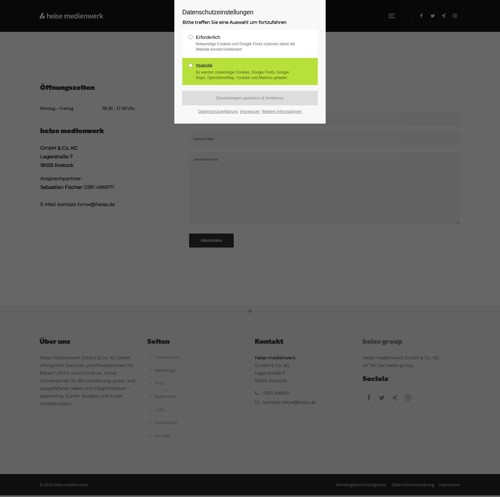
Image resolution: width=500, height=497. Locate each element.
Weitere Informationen (282, 111)
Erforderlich (247, 43)
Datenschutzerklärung (218, 111)
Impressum (250, 111)
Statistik (247, 72)
